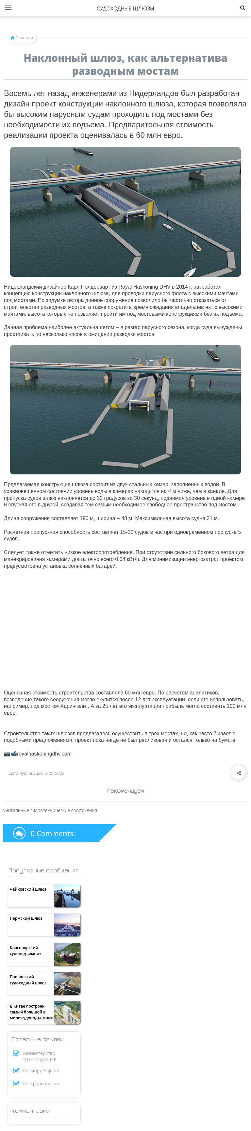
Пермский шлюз (26, 918)
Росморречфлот (41, 1070)
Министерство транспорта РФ (40, 1056)
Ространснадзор (41, 1083)
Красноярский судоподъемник (26, 950)
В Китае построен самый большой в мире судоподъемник (31, 1012)
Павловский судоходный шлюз (28, 979)
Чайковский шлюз (28, 889)
